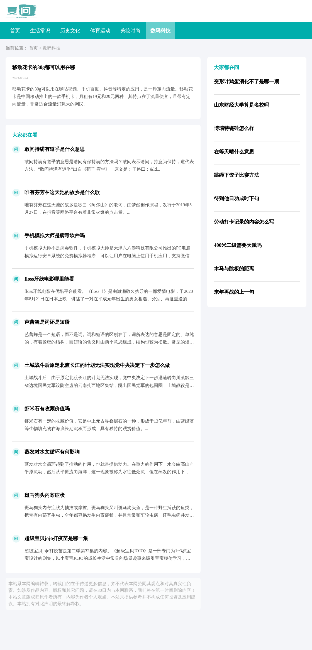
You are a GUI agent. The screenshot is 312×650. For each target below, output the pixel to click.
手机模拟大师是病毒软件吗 (55, 235)
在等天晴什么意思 (234, 151)
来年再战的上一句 (234, 292)
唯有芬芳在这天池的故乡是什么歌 (62, 192)
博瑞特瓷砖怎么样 (234, 128)
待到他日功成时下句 (236, 198)
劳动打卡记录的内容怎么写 (244, 222)
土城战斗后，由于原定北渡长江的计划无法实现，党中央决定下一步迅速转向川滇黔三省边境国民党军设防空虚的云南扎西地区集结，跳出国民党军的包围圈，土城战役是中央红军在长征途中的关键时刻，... (109, 385)
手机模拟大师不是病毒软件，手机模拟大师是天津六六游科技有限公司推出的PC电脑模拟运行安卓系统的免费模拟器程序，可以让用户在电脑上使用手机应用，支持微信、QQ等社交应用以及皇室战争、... (109, 255)
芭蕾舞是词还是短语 (47, 322)
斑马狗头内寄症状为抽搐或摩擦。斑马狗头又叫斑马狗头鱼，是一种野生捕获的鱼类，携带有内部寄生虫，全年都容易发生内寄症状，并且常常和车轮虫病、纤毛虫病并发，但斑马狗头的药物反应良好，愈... (109, 515)
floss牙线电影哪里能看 (49, 279)
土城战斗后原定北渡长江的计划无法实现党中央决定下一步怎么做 (97, 365)
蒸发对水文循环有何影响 (52, 452)
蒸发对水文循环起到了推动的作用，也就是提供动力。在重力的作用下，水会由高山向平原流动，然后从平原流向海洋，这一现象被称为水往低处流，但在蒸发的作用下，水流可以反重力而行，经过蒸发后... (109, 472)
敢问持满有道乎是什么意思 (55, 149)
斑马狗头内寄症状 (45, 495)
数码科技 (160, 30)
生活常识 (40, 30)
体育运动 (100, 30)
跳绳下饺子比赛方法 (236, 175)
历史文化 (70, 30)
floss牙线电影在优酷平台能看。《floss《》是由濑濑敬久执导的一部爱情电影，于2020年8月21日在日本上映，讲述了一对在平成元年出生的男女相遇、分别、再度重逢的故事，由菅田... (109, 299)
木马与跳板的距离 (234, 268)
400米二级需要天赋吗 (238, 245)
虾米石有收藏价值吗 (47, 408)
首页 (15, 30)
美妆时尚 (130, 30)
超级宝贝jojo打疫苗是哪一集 (56, 538)
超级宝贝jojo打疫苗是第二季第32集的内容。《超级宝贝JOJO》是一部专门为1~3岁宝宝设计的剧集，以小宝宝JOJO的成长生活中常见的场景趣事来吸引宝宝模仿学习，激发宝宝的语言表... (108, 558)
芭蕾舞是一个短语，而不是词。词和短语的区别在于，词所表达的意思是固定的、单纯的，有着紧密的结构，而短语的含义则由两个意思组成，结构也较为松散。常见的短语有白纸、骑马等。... (109, 342)
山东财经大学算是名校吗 (241, 105)
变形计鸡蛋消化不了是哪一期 (246, 81)
